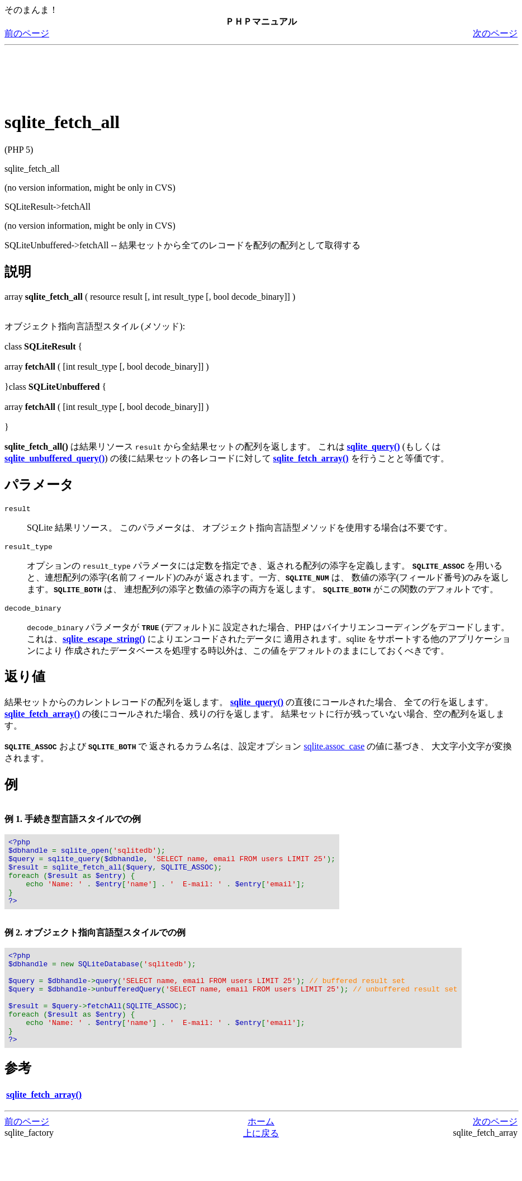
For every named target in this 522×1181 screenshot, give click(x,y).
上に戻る (261, 1170)
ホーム (261, 1158)
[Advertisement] (207, 75)
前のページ (26, 33)
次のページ (495, 33)
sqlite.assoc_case (333, 751)
